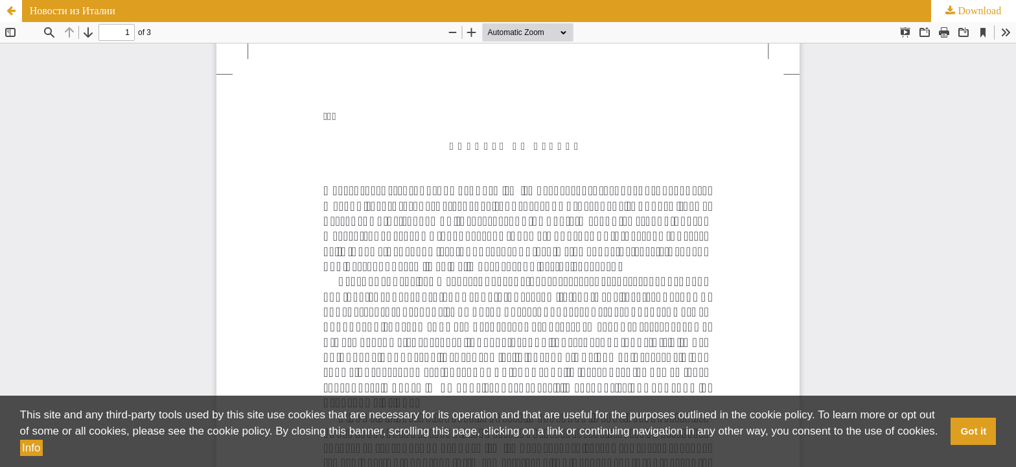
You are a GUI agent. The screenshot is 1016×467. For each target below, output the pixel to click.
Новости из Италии (72, 10)
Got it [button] (973, 431)
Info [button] (31, 448)
